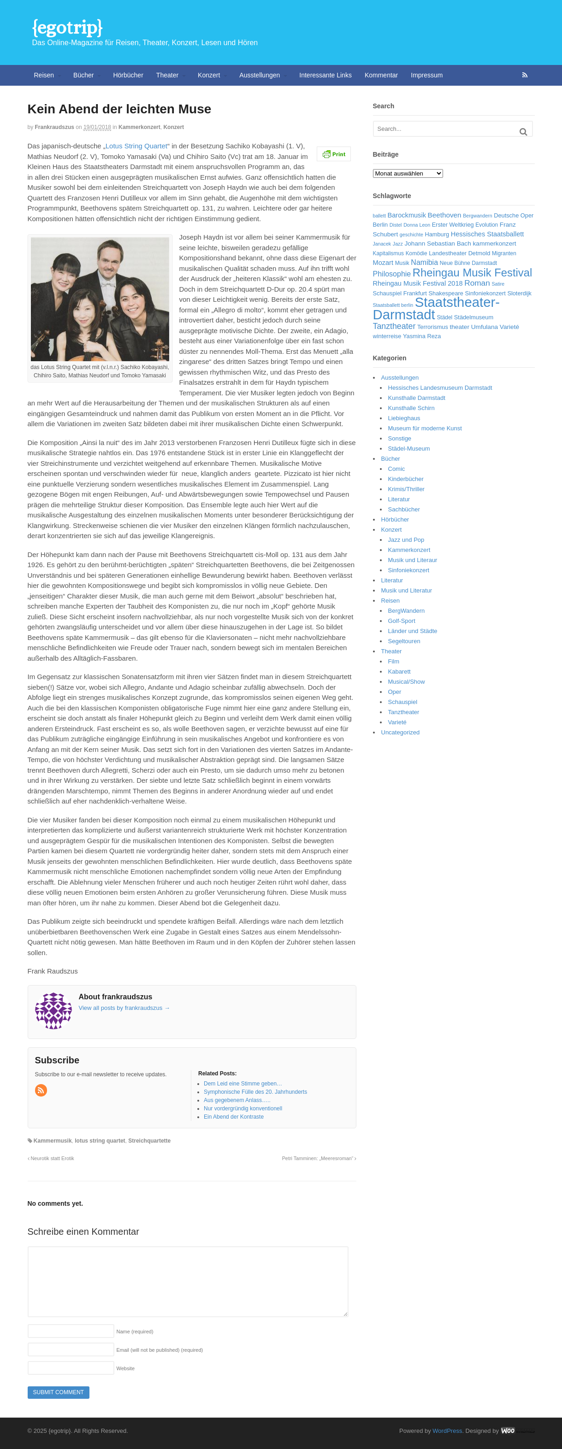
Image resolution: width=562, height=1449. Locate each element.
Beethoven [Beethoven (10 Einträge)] (444, 215)
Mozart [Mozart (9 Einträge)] (383, 262)
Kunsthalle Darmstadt (416, 397)
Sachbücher (404, 509)
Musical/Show (406, 681)
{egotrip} (67, 27)
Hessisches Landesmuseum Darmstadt (440, 387)
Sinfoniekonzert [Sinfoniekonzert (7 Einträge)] (485, 293)
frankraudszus (54, 127)
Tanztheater (404, 712)
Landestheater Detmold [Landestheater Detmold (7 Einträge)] (459, 253)
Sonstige (400, 438)
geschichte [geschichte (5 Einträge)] (411, 234)
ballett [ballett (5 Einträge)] (379, 215)
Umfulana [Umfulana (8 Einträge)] (484, 326)
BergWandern (406, 610)
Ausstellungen (259, 75)
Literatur (399, 499)
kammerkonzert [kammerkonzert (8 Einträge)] (494, 243)
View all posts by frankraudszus (124, 1007)
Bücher (83, 75)
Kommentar (381, 75)
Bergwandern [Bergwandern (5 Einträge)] (477, 215)
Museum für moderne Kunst (425, 428)
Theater (167, 75)
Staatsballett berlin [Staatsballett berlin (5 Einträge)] (393, 305)
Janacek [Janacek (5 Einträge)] (382, 243)
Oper (395, 691)
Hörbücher (128, 75)
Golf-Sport (401, 620)
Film (394, 661)
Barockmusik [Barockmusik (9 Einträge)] (407, 215)
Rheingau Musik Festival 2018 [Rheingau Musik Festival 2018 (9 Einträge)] (418, 283)
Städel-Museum (409, 448)
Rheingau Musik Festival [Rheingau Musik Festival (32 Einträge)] (472, 272)
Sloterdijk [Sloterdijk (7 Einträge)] (519, 293)
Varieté (397, 722)
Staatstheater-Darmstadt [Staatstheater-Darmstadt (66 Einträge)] (436, 308)
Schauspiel (403, 701)
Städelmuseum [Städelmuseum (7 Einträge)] (473, 317)
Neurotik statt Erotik (51, 1158)
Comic (396, 468)
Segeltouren (404, 641)
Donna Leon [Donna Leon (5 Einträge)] (416, 225)
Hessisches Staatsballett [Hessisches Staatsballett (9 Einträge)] (487, 234)
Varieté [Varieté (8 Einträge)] (509, 326)
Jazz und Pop (406, 539)
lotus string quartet (100, 1141)
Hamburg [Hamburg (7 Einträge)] (437, 234)
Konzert (209, 75)
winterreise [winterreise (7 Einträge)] (387, 336)
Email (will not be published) (160, 1350)
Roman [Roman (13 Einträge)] (477, 282)
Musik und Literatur (406, 590)
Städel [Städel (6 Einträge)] (444, 317)
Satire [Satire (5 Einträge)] (497, 284)
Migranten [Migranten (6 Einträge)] (504, 253)
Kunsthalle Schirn (411, 408)
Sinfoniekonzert (409, 570)
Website (126, 1368)
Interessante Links (325, 75)
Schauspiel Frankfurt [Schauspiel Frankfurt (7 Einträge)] (400, 293)
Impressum (427, 75)
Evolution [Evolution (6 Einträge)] (486, 225)
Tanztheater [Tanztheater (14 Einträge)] (394, 326)
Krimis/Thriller (406, 489)
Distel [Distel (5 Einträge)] (396, 225)
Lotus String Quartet (136, 146)
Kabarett (399, 671)
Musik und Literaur (413, 560)
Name (135, 1331)
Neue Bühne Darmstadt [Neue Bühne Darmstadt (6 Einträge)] (468, 263)
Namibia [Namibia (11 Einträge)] (424, 262)
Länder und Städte (413, 631)
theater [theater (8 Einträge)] (459, 326)
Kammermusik (53, 1141)
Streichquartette (149, 1141)
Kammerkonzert (139, 127)
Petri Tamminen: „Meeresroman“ (319, 1158)
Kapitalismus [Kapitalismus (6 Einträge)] (388, 253)
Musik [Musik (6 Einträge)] (402, 263)
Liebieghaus (404, 418)
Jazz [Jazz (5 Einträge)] (398, 243)
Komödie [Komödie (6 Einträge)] (416, 253)
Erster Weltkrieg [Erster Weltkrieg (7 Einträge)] (453, 224)
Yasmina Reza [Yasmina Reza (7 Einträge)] (422, 336)
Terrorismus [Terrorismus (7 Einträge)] (432, 326)
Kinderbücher (406, 478)
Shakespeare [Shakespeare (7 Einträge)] (445, 293)
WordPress (447, 1430)
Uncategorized (400, 732)
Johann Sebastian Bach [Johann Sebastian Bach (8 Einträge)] (437, 243)
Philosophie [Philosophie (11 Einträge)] (392, 274)
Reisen (44, 75)
